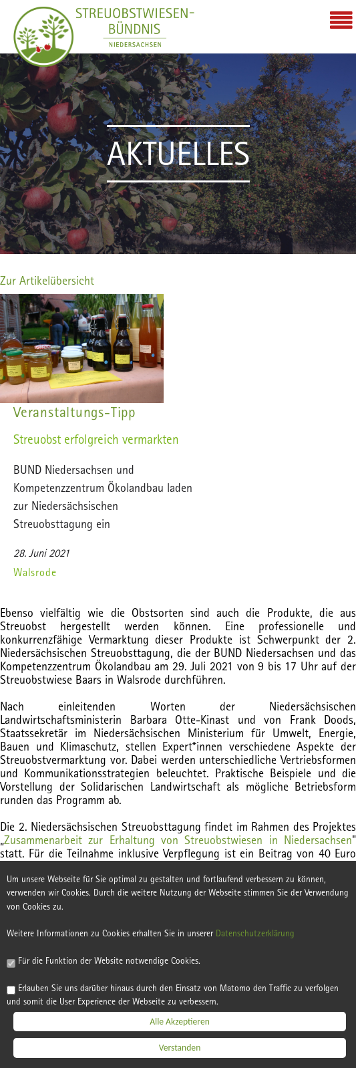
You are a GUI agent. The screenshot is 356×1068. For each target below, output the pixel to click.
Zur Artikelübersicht (47, 280)
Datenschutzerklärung (255, 934)
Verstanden (180, 1049)
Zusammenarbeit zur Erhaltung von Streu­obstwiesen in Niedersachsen (178, 840)
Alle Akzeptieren (180, 1022)
